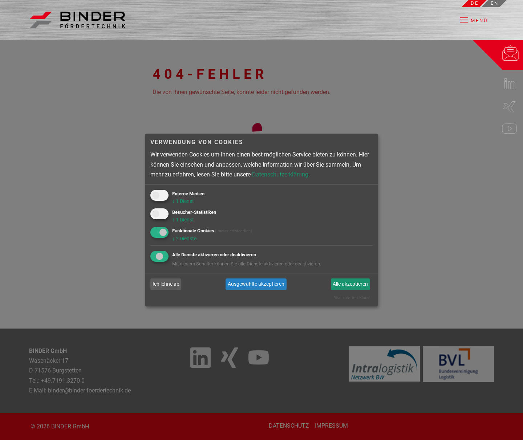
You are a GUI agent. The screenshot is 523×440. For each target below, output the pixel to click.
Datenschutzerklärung (280, 174)
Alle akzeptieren (350, 284)
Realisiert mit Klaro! (351, 298)
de (475, 3)
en (495, 3)
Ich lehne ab (166, 284)
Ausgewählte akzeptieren (256, 284)
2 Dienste (184, 238)
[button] (479, 20)
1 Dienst (183, 201)
